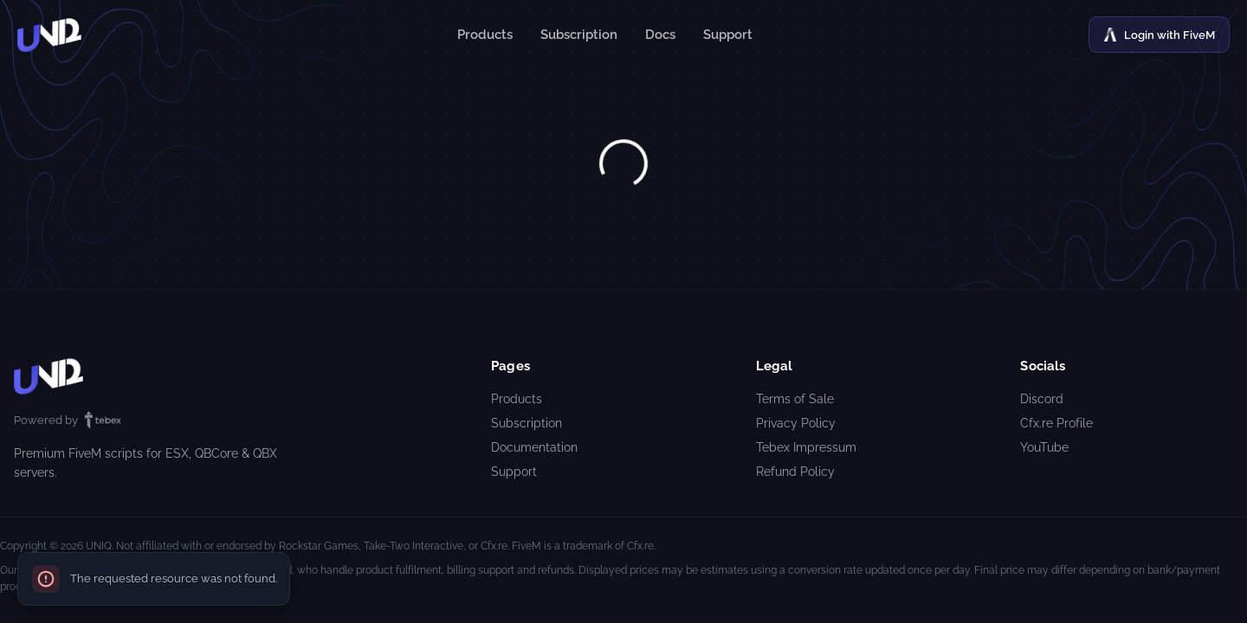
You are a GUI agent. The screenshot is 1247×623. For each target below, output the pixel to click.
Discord (1041, 399)
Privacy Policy (796, 423)
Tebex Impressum (806, 447)
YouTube (1044, 447)
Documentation (534, 447)
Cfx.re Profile (1056, 423)
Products (485, 34)
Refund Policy (795, 471)
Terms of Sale (795, 399)
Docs (660, 34)
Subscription (578, 34)
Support (728, 34)
